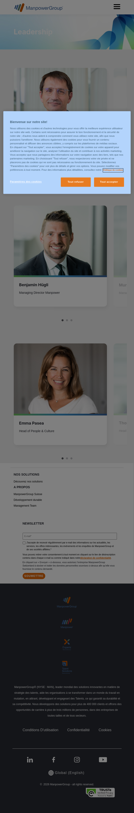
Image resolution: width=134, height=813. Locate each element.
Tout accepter (109, 182)
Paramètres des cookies (26, 181)
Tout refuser (76, 182)
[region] (67, 152)
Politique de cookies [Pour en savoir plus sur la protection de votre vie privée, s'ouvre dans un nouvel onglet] (113, 170)
